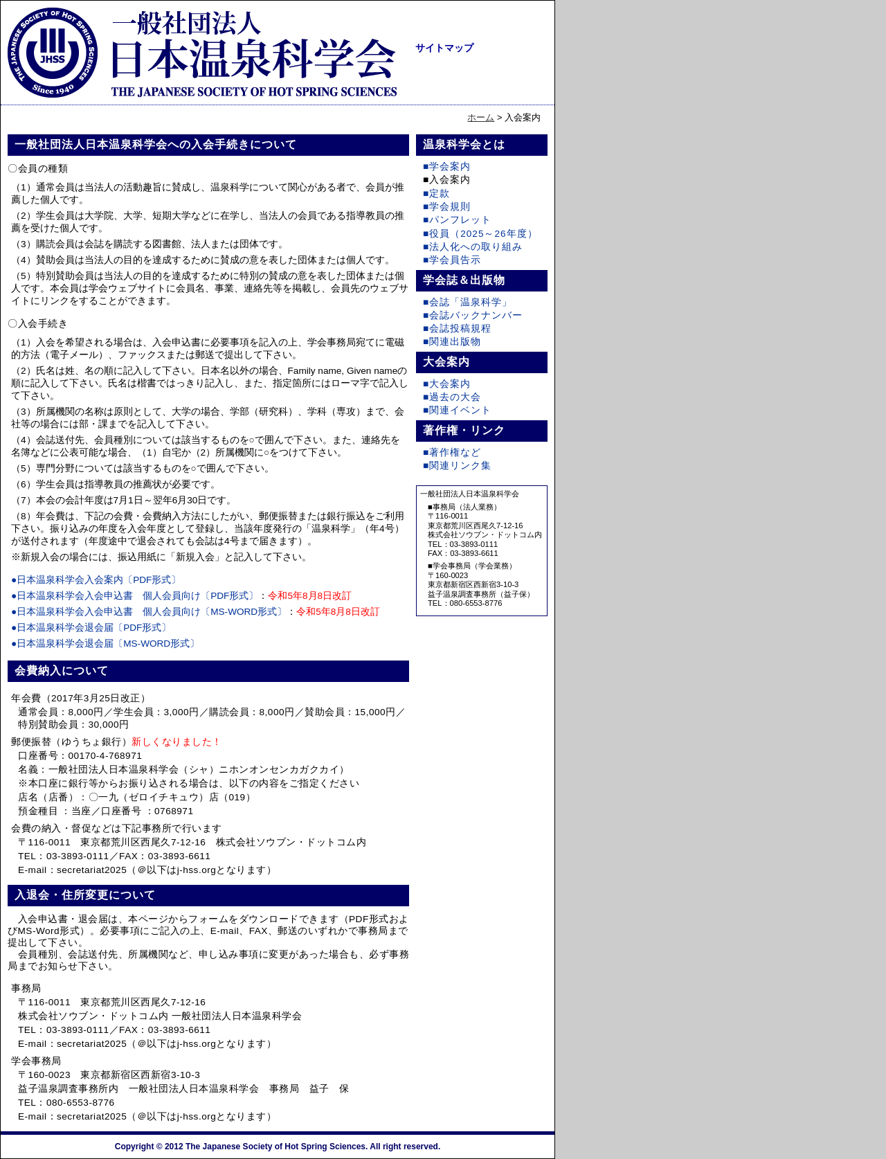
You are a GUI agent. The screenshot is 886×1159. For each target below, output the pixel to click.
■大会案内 (447, 384)
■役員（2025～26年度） (480, 233)
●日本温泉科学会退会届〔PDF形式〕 (91, 627)
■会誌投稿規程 (457, 328)
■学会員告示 (452, 260)
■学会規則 (447, 206)
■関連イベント (457, 410)
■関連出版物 (452, 341)
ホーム (480, 117)
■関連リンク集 (457, 465)
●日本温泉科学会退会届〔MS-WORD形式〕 (105, 643)
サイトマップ (444, 47)
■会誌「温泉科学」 (467, 302)
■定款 (436, 193)
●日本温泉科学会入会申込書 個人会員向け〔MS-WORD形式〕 (149, 612)
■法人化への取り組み (473, 247)
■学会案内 (447, 166)
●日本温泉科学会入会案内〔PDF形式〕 (96, 580)
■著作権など (452, 452)
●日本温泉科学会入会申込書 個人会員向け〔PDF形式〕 (134, 596)
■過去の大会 (452, 397)
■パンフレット (457, 220)
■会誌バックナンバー (473, 315)
